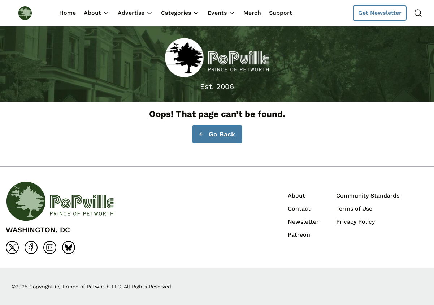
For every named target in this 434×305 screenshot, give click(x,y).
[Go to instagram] (49, 247)
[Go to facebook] (31, 247)
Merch (252, 12)
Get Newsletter (380, 12)
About (92, 12)
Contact (299, 208)
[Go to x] (12, 247)
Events (217, 12)
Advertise (131, 12)
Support (280, 12)
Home (67, 12)
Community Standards (367, 195)
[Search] (418, 13)
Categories (176, 12)
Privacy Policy (355, 221)
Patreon (299, 234)
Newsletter (303, 221)
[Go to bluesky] (68, 247)
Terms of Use (354, 208)
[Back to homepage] (32, 13)
